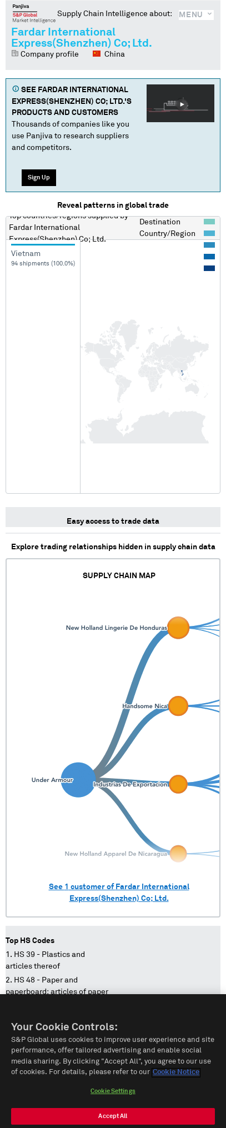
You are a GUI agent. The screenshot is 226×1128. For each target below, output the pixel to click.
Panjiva (34, 13)
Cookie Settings (113, 1099)
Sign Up (39, 177)
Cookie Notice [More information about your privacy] (176, 1080)
